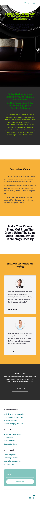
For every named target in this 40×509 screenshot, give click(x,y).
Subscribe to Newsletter (12, 461)
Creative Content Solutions (13, 417)
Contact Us (20, 388)
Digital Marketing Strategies (14, 414)
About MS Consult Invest (12, 434)
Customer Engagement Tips (13, 424)
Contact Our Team (10, 444)
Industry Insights (10, 464)
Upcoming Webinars (11, 458)
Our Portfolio (8, 438)
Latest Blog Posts (10, 455)
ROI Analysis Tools (10, 421)
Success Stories (9, 441)
